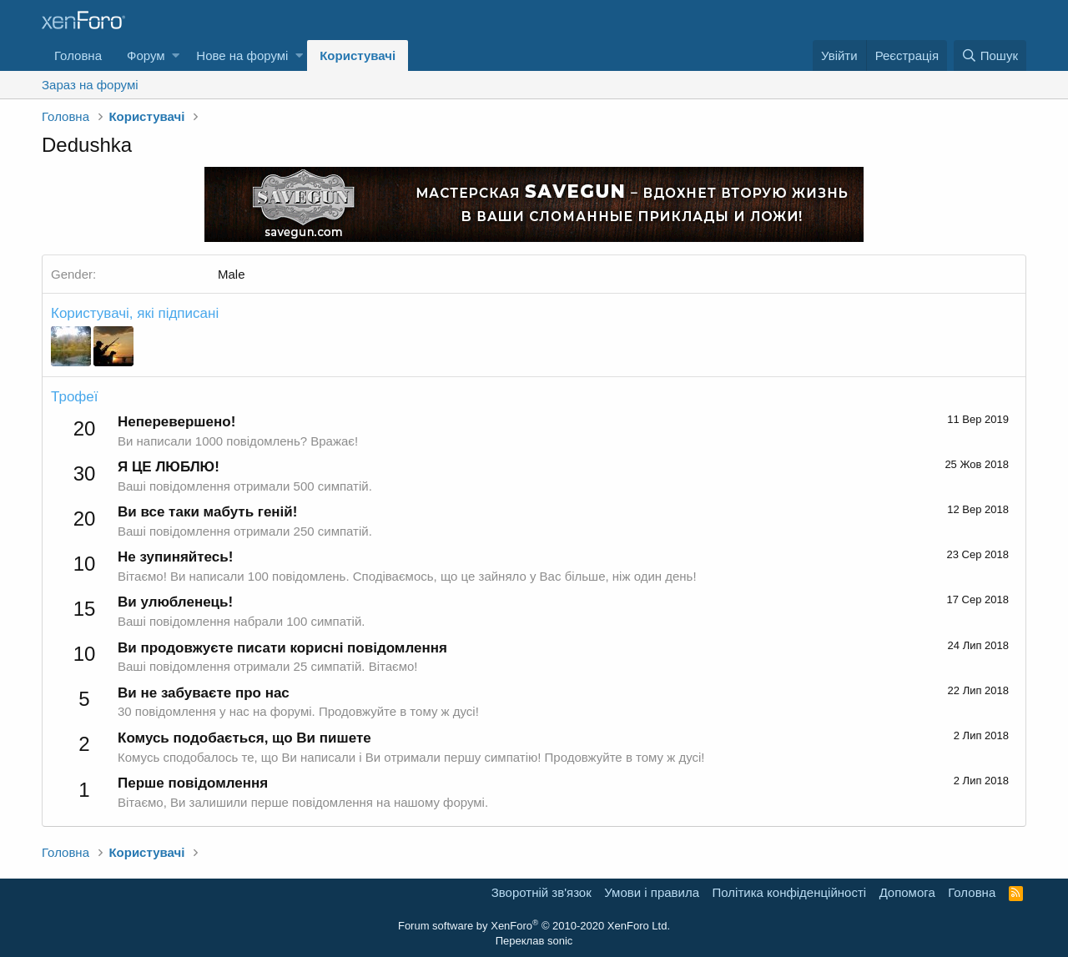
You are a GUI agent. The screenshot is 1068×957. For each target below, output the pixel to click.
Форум (146, 55)
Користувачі (357, 55)
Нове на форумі (242, 55)
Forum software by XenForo (534, 925)
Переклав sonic (534, 940)
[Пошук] (990, 55)
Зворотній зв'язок (541, 892)
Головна (78, 55)
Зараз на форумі (90, 85)
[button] (176, 55)
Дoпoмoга (907, 892)
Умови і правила (651, 892)
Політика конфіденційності (790, 892)
